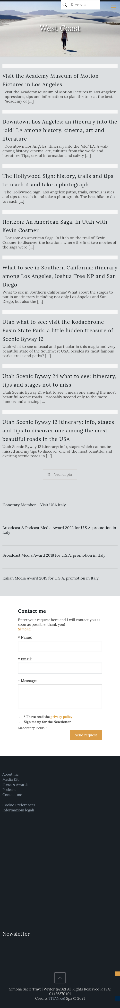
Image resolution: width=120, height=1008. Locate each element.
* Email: (25, 659)
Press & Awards (15, 784)
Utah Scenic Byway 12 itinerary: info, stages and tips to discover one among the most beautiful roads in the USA (58, 430)
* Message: (27, 680)
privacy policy (61, 716)
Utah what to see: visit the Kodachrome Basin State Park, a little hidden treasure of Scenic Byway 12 (57, 330)
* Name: (25, 637)
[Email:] (60, 668)
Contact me (12, 794)
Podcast (9, 789)
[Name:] (60, 646)
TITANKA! (57, 998)
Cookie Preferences (18, 805)
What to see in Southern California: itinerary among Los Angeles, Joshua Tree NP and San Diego (60, 276)
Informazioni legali (18, 810)
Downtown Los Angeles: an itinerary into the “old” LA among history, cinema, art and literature (59, 130)
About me (10, 774)
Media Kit (10, 779)
